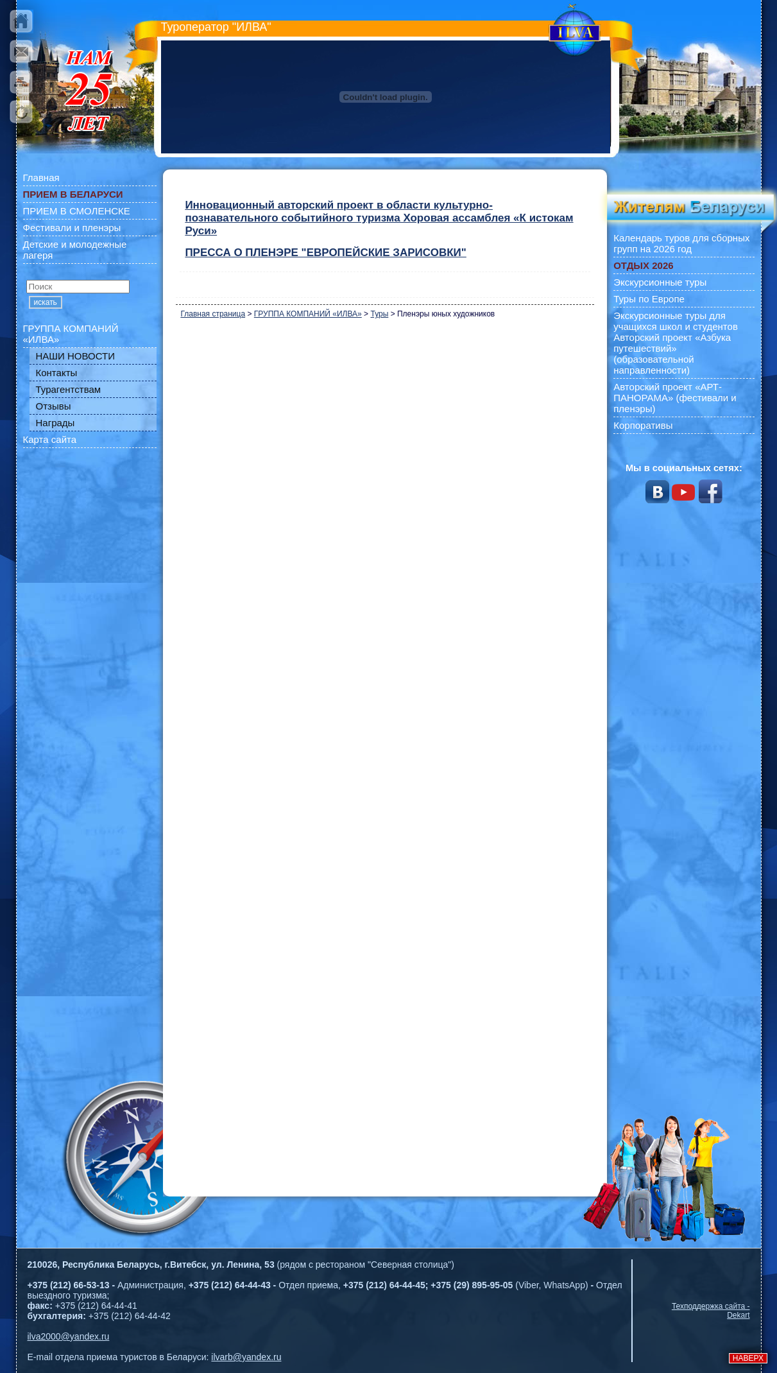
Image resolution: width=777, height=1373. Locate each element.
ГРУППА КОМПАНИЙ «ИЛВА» (71, 334)
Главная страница (212, 313)
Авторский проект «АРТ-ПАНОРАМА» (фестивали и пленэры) (675, 397)
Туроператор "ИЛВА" (216, 27)
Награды (55, 422)
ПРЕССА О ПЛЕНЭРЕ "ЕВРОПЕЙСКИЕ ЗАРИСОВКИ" (325, 252)
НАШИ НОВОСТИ (75, 355)
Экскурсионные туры (659, 282)
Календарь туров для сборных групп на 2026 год (681, 243)
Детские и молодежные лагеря (75, 250)
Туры (379, 313)
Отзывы (53, 406)
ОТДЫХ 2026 (643, 265)
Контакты (57, 372)
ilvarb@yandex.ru (246, 1357)
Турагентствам (68, 389)
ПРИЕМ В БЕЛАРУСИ (73, 194)
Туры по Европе (649, 298)
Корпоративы (642, 425)
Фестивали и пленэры (72, 227)
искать (45, 302)
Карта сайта (50, 439)
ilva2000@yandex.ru (69, 1336)
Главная (41, 177)
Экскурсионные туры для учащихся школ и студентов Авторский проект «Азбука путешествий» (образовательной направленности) (675, 343)
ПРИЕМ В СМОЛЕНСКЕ (76, 210)
